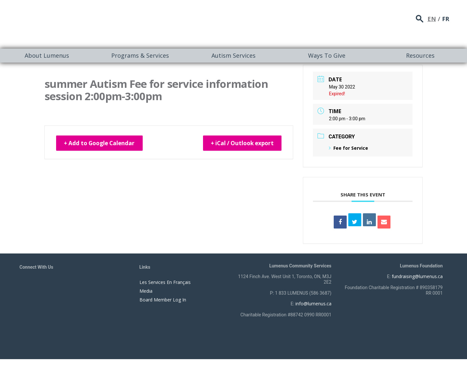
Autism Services (233, 55)
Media (145, 291)
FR (445, 18)
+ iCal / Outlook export (239, 143)
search (420, 18)
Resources (420, 55)
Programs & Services (140, 55)
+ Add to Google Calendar (102, 143)
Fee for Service (348, 148)
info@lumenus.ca (313, 303)
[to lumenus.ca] (88, 23)
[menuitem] (46, 56)
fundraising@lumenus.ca (417, 276)
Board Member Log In (162, 300)
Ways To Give (326, 55)
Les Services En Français (165, 282)
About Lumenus (47, 55)
